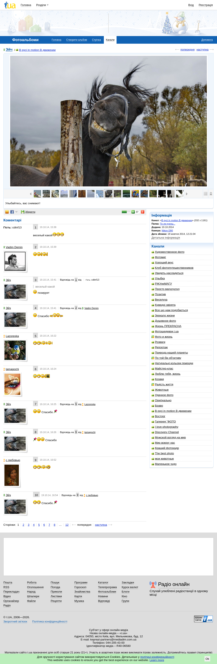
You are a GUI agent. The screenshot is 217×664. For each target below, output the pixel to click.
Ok (207, 658)
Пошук (55, 582)
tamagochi (11, 369)
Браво (157, 405)
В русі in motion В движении (36, 50)
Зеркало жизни (163, 315)
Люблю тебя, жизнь (166, 373)
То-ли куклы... (167, 223)
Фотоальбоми (107, 591)
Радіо (7, 605)
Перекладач (11, 591)
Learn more (157, 660)
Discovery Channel (165, 432)
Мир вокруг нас (163, 442)
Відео (7, 596)
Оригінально (161, 400)
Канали (110, 39)
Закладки (128, 582)
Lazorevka (11, 336)
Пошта (7, 582)
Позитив (159, 294)
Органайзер (11, 600)
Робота (31, 582)
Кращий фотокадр (165, 448)
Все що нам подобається (170, 310)
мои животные (163, 458)
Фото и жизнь (162, 336)
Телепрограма (107, 587)
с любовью (11, 460)
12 (67, 524)
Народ (31, 591)
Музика (79, 600)
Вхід (191, 5)
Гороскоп (80, 587)
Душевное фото (164, 320)
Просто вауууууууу (166, 289)
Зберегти (28, 212)
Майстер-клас (162, 368)
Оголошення (35, 587)
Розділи (41, 5)
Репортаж (160, 347)
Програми (80, 582)
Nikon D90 (167, 230)
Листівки (56, 596)
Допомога (207, 39)
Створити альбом (76, 39)
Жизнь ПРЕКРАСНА (166, 326)
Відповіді (104, 600)
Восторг (158, 416)
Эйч (9, 50)
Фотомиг (159, 257)
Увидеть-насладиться (167, 273)
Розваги (158, 342)
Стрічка (96, 39)
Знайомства (82, 591)
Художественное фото (168, 251)
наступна (202, 49)
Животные (160, 389)
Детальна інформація (166, 237)
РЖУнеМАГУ (162, 283)
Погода (55, 587)
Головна (26, 5)
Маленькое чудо (164, 463)
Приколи (56, 591)
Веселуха (159, 299)
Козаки (158, 379)
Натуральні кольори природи (172, 363)
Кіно (124, 596)
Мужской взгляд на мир (169, 437)
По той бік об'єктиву (166, 357)
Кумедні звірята (163, 304)
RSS (6, 587)
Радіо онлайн (174, 584)
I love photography (165, 426)
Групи (125, 600)
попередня (187, 49)
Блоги (125, 591)
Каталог (103, 582)
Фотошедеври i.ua (165, 331)
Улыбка (158, 278)
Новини (103, 596)
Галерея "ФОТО (164, 421)
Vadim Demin (13, 247)
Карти (78, 596)
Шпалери (33, 596)
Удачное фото (162, 395)
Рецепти (56, 600)
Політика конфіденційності (49, 621)
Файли (31, 600)
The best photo (163, 453)
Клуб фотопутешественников (172, 267)
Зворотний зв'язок (15, 621)
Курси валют (130, 587)
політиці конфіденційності (157, 656)
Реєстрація (206, 5)
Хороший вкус (162, 262)
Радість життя (162, 384)
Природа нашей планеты (170, 352)
